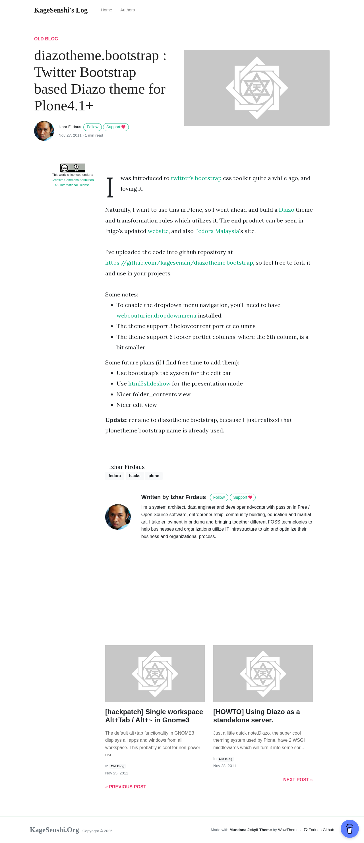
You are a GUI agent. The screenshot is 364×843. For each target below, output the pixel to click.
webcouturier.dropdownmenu (157, 315)
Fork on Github (319, 830)
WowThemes (289, 830)
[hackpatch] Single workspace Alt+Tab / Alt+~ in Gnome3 (154, 716)
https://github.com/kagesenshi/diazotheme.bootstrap (179, 262)
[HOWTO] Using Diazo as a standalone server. (256, 716)
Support (115, 127)
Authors (127, 10)
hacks (134, 475)
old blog (46, 38)
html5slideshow (149, 383)
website (158, 230)
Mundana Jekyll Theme (251, 830)
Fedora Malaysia (217, 230)
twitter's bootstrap (196, 178)
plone (153, 475)
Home (106, 10)
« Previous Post (125, 786)
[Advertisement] (72, 277)
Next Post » (298, 779)
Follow (92, 127)
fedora (115, 475)
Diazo (286, 209)
